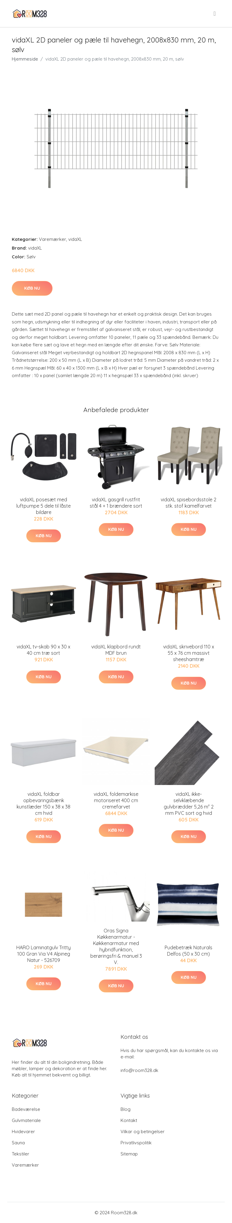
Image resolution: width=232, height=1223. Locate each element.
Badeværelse (26, 1109)
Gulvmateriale (26, 1120)
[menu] (215, 13)
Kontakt (129, 1120)
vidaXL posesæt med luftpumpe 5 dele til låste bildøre (43, 505)
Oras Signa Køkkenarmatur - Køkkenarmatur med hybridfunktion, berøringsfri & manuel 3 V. (116, 946)
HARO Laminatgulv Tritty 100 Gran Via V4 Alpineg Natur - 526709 (43, 953)
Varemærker (52, 239)
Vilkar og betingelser (143, 1131)
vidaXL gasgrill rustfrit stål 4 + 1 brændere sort (116, 502)
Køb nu (32, 288)
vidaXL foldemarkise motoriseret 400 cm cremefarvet (116, 800)
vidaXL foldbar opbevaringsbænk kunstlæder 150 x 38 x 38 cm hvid (43, 803)
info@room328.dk (139, 1070)
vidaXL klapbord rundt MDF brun (116, 650)
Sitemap (129, 1154)
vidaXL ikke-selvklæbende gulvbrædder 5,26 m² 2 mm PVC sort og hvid (189, 803)
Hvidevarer (23, 1131)
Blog (125, 1109)
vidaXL (75, 239)
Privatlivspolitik (136, 1143)
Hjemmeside (25, 59)
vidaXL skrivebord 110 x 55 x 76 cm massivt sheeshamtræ (188, 653)
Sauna (18, 1143)
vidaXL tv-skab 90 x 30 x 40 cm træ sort (43, 650)
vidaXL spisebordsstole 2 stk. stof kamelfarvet (188, 502)
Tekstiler (20, 1154)
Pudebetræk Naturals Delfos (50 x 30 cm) (188, 950)
